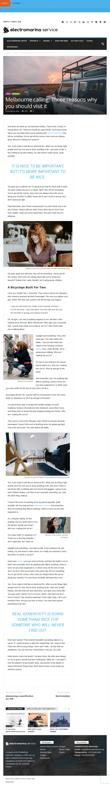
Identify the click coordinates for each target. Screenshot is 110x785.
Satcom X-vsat (77, 41)
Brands (43, 749)
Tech (8, 94)
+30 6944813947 (88, 755)
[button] (103, 44)
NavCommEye (63, 696)
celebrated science (42, 505)
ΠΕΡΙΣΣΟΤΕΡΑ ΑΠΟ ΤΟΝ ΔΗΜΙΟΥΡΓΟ (41, 709)
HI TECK (8, 726)
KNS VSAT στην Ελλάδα (34, 730)
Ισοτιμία (62, 747)
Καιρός (62, 752)
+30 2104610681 (94, 752)
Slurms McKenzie (54, 133)
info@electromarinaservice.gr (92, 749)
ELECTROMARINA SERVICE (17, 41)
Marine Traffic (64, 749)
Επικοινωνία (12, 47)
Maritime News (46, 752)
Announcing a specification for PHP (19, 697)
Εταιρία (89, 41)
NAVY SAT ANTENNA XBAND (59, 730)
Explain (39, 349)
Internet (15, 53)
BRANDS (47, 41)
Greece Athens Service (49, 747)
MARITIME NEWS (61, 41)
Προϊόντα (35, 41)
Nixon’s (21, 561)
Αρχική (8, 53)
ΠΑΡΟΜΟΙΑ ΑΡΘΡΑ (15, 709)
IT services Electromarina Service (15, 730)
